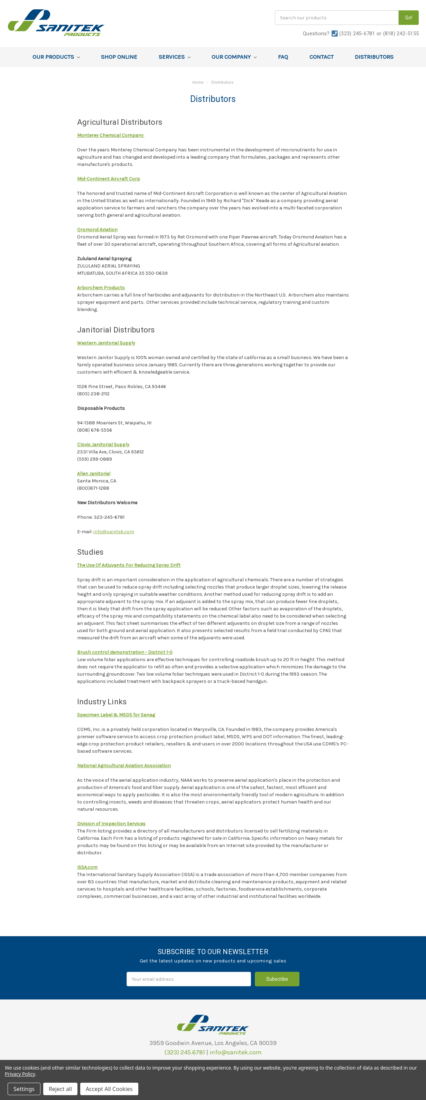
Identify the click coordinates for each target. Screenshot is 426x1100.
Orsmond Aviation (97, 230)
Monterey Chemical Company (111, 135)
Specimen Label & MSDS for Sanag (116, 715)
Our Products (56, 56)
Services (175, 56)
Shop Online (119, 56)
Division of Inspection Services (111, 824)
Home (198, 82)
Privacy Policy (20, 1074)
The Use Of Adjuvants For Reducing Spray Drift (128, 565)
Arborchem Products (101, 288)
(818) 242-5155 (401, 33)
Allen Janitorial (93, 474)
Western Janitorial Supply (106, 343)
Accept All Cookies (109, 1089)
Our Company (234, 56)
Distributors (374, 56)
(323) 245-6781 (357, 33)
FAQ (283, 56)
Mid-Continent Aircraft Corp (108, 179)
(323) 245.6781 (184, 1052)
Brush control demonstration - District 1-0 (125, 652)
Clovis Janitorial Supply (103, 445)
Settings (24, 1089)
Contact (321, 56)
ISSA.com (87, 867)
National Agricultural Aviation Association (124, 766)
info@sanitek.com (113, 532)
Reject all (60, 1089)
